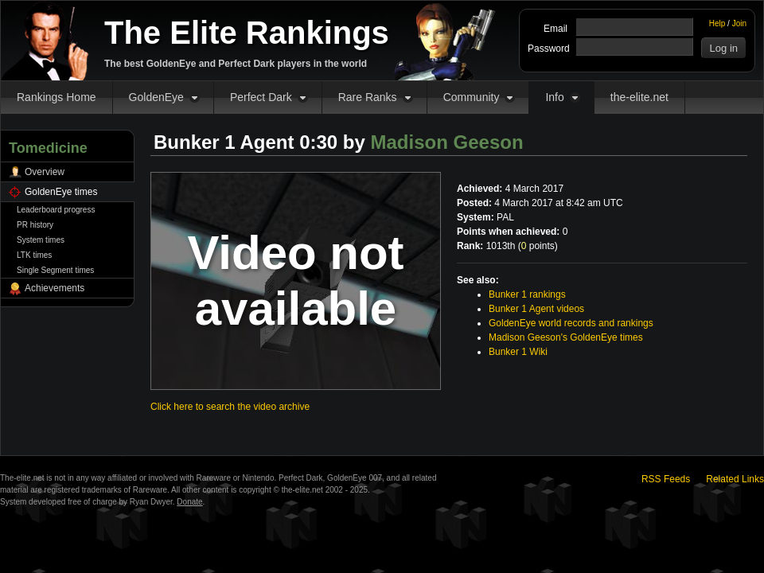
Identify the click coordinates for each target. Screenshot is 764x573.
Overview (44, 171)
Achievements (54, 288)
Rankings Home (56, 97)
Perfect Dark (261, 97)
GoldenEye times (61, 191)
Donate (189, 501)
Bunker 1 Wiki (518, 351)
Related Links (735, 479)
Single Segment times (55, 270)
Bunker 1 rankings (527, 294)
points (538, 245)
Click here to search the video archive (230, 406)
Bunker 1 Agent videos (536, 308)
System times (40, 240)
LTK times (34, 255)
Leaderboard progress (56, 209)
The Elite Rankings (246, 32)
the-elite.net (639, 97)
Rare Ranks (367, 97)
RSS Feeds (665, 479)
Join (739, 23)
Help (717, 23)
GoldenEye (156, 97)
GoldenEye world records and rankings (571, 323)
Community (471, 97)
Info (554, 97)
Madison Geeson (447, 142)
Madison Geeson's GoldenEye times (566, 337)
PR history (35, 224)
